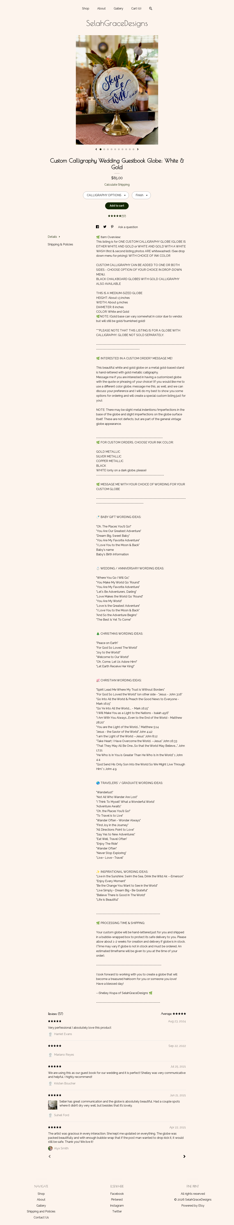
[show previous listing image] (96, 149)
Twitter (117, 1211)
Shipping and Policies (41, 1211)
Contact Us (41, 1217)
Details (54, 236)
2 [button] (104, 149)
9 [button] (130, 149)
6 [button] (119, 149)
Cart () (136, 8)
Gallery (118, 8)
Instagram (117, 1205)
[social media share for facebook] (98, 227)
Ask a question (128, 227)
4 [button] (111, 149)
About (101, 8)
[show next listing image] (138, 149)
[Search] (150, 9)
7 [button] (122, 149)
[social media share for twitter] (105, 227)
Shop (85, 8)
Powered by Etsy (192, 1205)
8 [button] (126, 149)
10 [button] (133, 149)
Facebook (117, 1193)
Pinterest (117, 1199)
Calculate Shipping (117, 184)
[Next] (184, 1157)
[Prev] (49, 1157)
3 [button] (108, 149)
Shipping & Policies (60, 244)
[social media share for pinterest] (112, 227)
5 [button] (115, 149)
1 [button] (100, 149)
